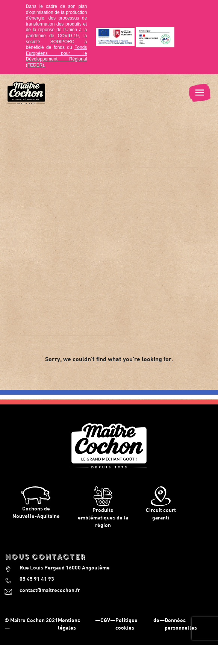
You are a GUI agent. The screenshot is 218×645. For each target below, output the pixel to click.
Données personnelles (181, 624)
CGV (105, 620)
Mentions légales (69, 624)
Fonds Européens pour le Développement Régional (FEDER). (56, 56)
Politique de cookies (137, 624)
